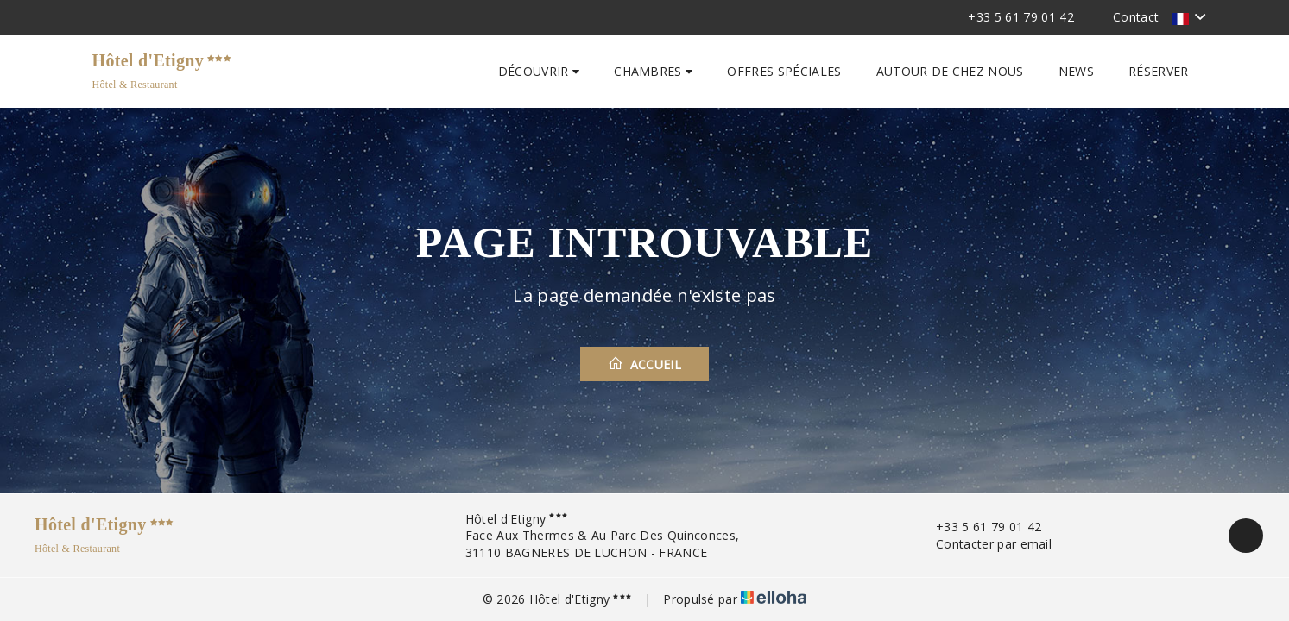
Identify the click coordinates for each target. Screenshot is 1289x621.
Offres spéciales (784, 71)
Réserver (1158, 71)
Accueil (644, 364)
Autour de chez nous (950, 71)
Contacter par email (984, 544)
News (1076, 71)
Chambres (653, 71)
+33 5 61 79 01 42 (978, 526)
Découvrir (539, 71)
